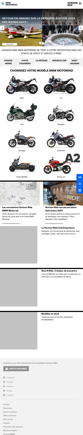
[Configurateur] (79, 184)
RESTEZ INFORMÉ (16, 368)
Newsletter (7, 408)
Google (9, 390)
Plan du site (8, 419)
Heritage (22, 139)
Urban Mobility (22, 165)
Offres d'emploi (9, 415)
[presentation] (2, 28)
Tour (22, 112)
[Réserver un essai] (79, 178)
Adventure (61, 139)
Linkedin (10, 395)
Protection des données (13, 426)
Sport (22, 86)
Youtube (10, 382)
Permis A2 (61, 165)
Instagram (10, 386)
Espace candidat (10, 412)
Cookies (6, 423)
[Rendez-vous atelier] (79, 191)
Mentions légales (10, 430)
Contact (6, 404)
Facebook (10, 377)
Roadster (61, 112)
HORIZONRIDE (72, 4)
